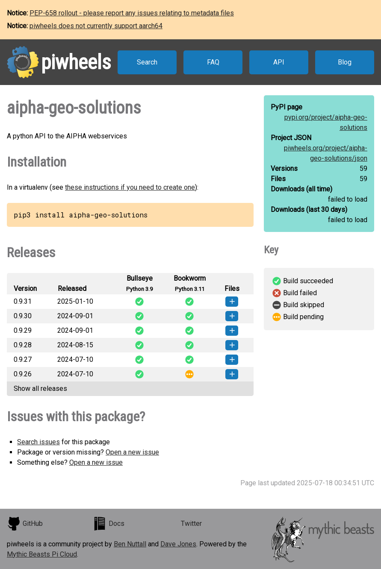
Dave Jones (178, 544)
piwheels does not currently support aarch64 (96, 26)
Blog (344, 62)
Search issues (38, 442)
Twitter (191, 523)
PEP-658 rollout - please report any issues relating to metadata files (132, 13)
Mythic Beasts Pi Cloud (42, 554)
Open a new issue (132, 452)
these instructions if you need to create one (130, 187)
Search (147, 62)
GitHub (25, 524)
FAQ (213, 62)
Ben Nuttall (130, 544)
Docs (108, 524)
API (278, 62)
